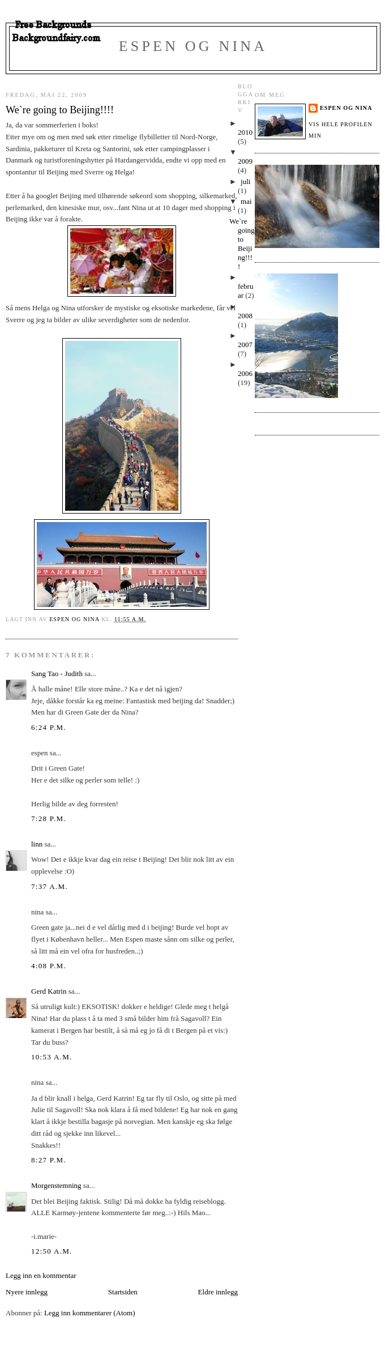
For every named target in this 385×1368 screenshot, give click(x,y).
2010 (245, 132)
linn (36, 844)
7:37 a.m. (49, 886)
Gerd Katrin (48, 991)
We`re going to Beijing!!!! (242, 244)
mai (246, 201)
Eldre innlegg (218, 1292)
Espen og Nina (193, 46)
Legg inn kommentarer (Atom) (89, 1313)
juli (245, 181)
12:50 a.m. (51, 1251)
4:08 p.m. (48, 965)
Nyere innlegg (27, 1292)
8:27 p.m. (48, 1160)
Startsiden (123, 1292)
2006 (245, 373)
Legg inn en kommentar (41, 1275)
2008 (245, 315)
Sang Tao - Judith (57, 673)
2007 (245, 344)
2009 (245, 161)
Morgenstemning (56, 1185)
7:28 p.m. (48, 818)
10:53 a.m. (51, 1057)
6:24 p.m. (48, 727)
